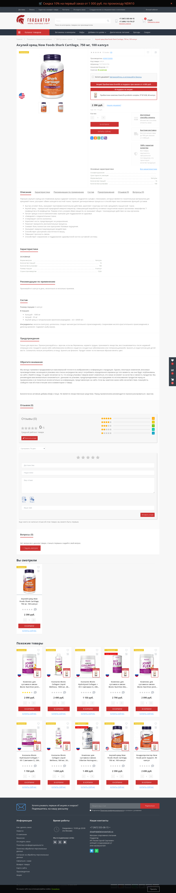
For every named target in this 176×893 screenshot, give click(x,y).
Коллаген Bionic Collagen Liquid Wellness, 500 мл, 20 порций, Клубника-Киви (59, 760)
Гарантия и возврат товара (48, 10)
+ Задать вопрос (30, 548)
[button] (172, 381)
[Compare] (156, 52)
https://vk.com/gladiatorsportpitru (55, 842)
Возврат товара (23, 864)
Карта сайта (21, 868)
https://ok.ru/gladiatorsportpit (59, 842)
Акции (58, 38)
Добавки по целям (97, 32)
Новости (19, 831)
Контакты (65, 10)
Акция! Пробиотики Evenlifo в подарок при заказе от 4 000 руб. (123, 84)
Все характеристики (148, 169)
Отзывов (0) (123, 192)
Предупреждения (106, 192)
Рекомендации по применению (69, 192)
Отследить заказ (79, 10)
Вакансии (20, 838)
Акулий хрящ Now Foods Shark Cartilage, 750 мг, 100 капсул (29, 601)
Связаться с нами (23, 861)
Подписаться (150, 806)
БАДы (81, 32)
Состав (91, 192)
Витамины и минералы (65, 32)
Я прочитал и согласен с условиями (117, 810)
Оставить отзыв (147, 515)
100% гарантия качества (145, 146)
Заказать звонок (125, 24)
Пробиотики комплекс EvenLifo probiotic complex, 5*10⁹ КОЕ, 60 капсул (127, 95)
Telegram (92, 851)
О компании (21, 834)
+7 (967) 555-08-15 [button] (100, 827)
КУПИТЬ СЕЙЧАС (105, 131)
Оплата (31, 10)
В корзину (105, 124)
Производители (23, 871)
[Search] (108, 20)
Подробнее (55, 889)
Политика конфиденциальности (112, 810)
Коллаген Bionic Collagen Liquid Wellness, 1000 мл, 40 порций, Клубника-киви (58, 687)
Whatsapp (96, 851)
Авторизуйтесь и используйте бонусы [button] (126, 77)
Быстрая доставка (146, 130)
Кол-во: (93, 113)
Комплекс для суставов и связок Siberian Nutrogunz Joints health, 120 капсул (87, 760)
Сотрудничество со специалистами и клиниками (107, 10)
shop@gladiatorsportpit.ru (101, 831)
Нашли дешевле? (114, 105)
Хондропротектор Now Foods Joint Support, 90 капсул (146, 758)
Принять (153, 889)
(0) (111, 52)
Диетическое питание (119, 32)
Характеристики (42, 192)
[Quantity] (97, 117)
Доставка (21, 10)
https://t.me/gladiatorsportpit (65, 842)
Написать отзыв (29, 438)
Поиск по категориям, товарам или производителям (74, 25)
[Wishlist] (148, 52)
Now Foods (108, 58)
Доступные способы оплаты (145, 116)
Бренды (136, 32)
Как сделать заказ (24, 827)
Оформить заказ (154, 22)
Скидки (147, 32)
